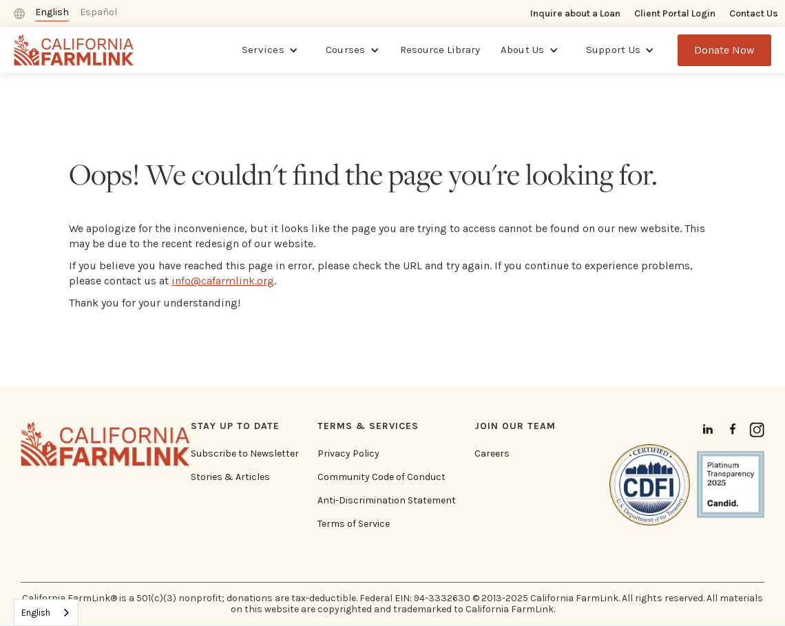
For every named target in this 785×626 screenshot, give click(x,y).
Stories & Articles (230, 477)
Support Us (613, 49)
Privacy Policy (348, 453)
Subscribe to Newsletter (245, 453)
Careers (492, 453)
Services (263, 49)
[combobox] (46, 612)
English (35, 612)
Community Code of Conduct (381, 477)
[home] (74, 50)
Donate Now (724, 49)
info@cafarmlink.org (222, 280)
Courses (346, 49)
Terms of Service (353, 524)
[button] (270, 50)
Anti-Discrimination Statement (386, 500)
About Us (523, 49)
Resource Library (440, 49)
